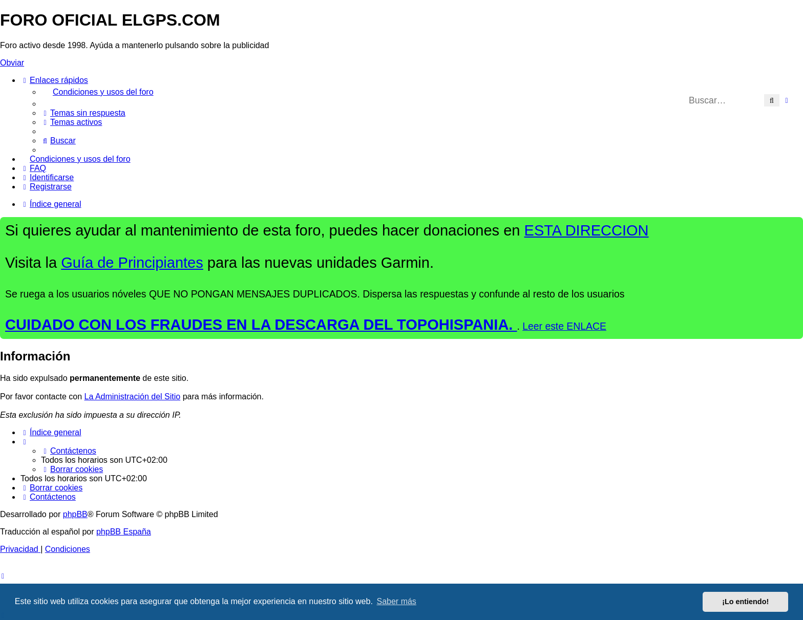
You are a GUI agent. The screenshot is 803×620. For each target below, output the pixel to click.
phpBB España (123, 531)
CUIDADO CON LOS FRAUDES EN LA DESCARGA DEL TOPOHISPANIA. (261, 324)
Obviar (12, 62)
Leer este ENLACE (564, 326)
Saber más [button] (396, 601)
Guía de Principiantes (132, 262)
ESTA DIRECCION (586, 230)
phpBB (75, 514)
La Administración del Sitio (132, 396)
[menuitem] (422, 92)
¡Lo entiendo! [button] (745, 601)
